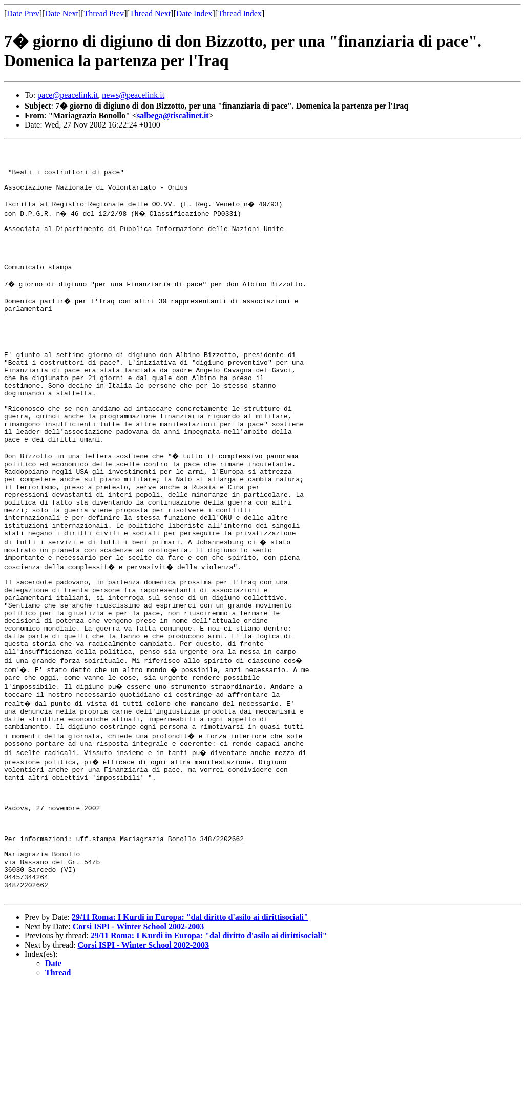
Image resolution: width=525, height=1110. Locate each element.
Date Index (194, 13)
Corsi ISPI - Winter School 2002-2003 (138, 1050)
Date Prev (23, 13)
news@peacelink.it (133, 95)
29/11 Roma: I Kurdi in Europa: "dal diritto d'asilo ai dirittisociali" (190, 1041)
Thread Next (150, 13)
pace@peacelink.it (67, 95)
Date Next (61, 13)
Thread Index (240, 13)
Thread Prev (103, 13)
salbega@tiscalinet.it (173, 115)
